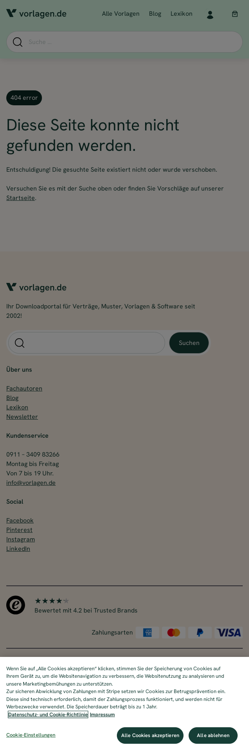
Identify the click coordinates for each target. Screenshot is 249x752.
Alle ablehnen (213, 735)
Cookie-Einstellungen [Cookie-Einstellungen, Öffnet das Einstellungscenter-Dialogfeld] (31, 735)
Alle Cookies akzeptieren (150, 735)
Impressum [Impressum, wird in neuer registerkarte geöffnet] (102, 714)
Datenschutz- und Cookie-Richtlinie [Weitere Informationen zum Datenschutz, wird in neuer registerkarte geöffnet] (48, 714)
